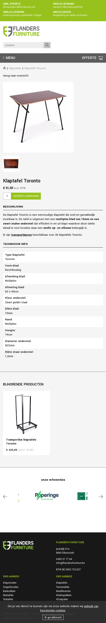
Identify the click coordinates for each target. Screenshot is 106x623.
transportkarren (21, 235)
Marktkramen (63, 591)
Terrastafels (62, 587)
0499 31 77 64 (64, 559)
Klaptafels (15, 68)
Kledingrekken (63, 595)
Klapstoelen (9, 583)
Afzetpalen (62, 599)
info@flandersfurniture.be (70, 563)
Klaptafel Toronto (35, 68)
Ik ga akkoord (53, 617)
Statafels (8, 599)
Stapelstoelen (10, 587)
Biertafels (8, 595)
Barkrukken (9, 591)
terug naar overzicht (15, 76)
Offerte (89, 58)
